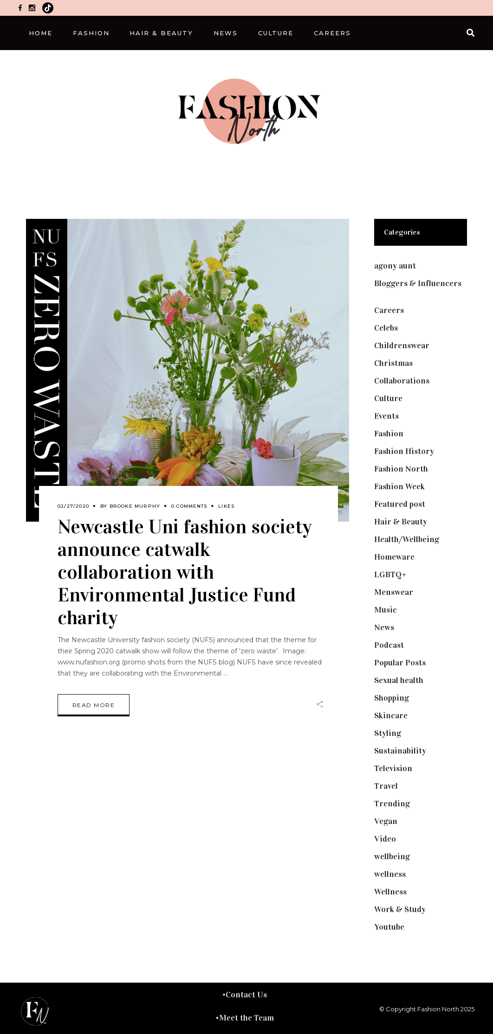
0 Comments (189, 506)
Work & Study (400, 909)
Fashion (388, 433)
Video (385, 839)
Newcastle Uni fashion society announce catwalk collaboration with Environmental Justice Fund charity (184, 572)
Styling (387, 733)
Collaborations (401, 381)
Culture (388, 398)
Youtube (389, 927)
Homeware (394, 557)
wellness (390, 874)
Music (385, 610)
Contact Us (246, 994)
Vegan (385, 821)
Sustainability (400, 751)
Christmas (393, 363)
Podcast (389, 645)
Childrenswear (401, 345)
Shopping (391, 698)
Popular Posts (400, 662)
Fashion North (401, 469)
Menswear (393, 592)
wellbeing (392, 856)
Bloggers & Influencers (417, 283)
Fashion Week (399, 486)
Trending (392, 803)
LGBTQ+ (390, 574)
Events (386, 416)
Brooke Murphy (135, 506)
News (384, 627)
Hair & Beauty (400, 522)
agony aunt (395, 266)
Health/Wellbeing (406, 539)
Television (393, 768)
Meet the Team (246, 1018)
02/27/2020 (73, 506)
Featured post (399, 504)
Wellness (390, 892)
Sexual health (398, 680)
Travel (386, 786)
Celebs (386, 328)
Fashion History (404, 451)
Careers (389, 310)
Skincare (391, 715)
